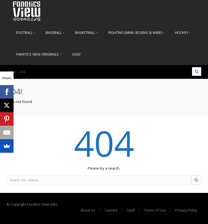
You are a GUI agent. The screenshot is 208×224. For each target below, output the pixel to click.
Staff (131, 210)
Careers (111, 210)
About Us (87, 210)
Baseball (55, 32)
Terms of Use (155, 210)
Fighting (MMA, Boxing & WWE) (136, 32)
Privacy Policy (186, 210)
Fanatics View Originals (38, 54)
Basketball (86, 32)
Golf (76, 54)
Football (25, 32)
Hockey (183, 32)
